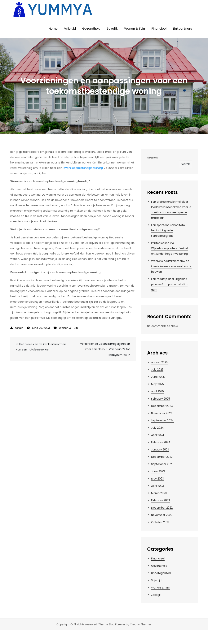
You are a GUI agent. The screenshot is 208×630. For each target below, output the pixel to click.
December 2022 (162, 508)
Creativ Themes (141, 624)
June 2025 (158, 377)
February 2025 (160, 399)
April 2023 (157, 486)
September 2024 (162, 420)
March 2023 (159, 493)
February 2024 (160, 442)
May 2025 (157, 384)
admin (19, 328)
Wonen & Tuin (134, 28)
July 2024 (157, 428)
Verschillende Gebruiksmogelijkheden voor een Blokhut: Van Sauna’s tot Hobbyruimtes (105, 349)
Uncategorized (161, 573)
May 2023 (157, 478)
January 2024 (160, 449)
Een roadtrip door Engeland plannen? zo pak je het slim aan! (169, 284)
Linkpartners (182, 28)
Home (53, 28)
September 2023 (162, 464)
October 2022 (160, 522)
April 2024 (157, 435)
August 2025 (159, 362)
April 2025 (157, 391)
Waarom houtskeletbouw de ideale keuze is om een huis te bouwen (171, 266)
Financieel (158, 28)
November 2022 (161, 515)
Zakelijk (112, 28)
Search (152, 157)
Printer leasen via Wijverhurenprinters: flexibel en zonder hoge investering (169, 248)
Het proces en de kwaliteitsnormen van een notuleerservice (41, 346)
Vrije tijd (70, 28)
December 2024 (162, 406)
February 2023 (160, 500)
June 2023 (158, 471)
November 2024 (162, 413)
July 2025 (157, 369)
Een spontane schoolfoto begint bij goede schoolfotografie (168, 230)
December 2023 (162, 457)
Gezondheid (91, 28)
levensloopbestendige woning (83, 168)
